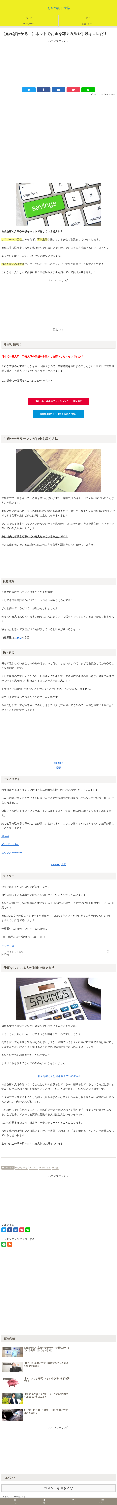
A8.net (5, 836)
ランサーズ (7, 945)
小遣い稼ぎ (8, 1168)
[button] (108, 951)
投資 (56, 1168)
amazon (58, 762)
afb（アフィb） (10, 844)
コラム (34, 1168)
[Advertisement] (58, 63)
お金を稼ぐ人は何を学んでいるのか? (59, 1076)
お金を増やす (22, 1168)
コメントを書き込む (58, 1452)
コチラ (18, 637)
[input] (58, 951)
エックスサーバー (11, 852)
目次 (55, 329)
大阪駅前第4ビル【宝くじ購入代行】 (58, 414)
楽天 (58, 767)
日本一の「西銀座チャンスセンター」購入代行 (58, 401)
